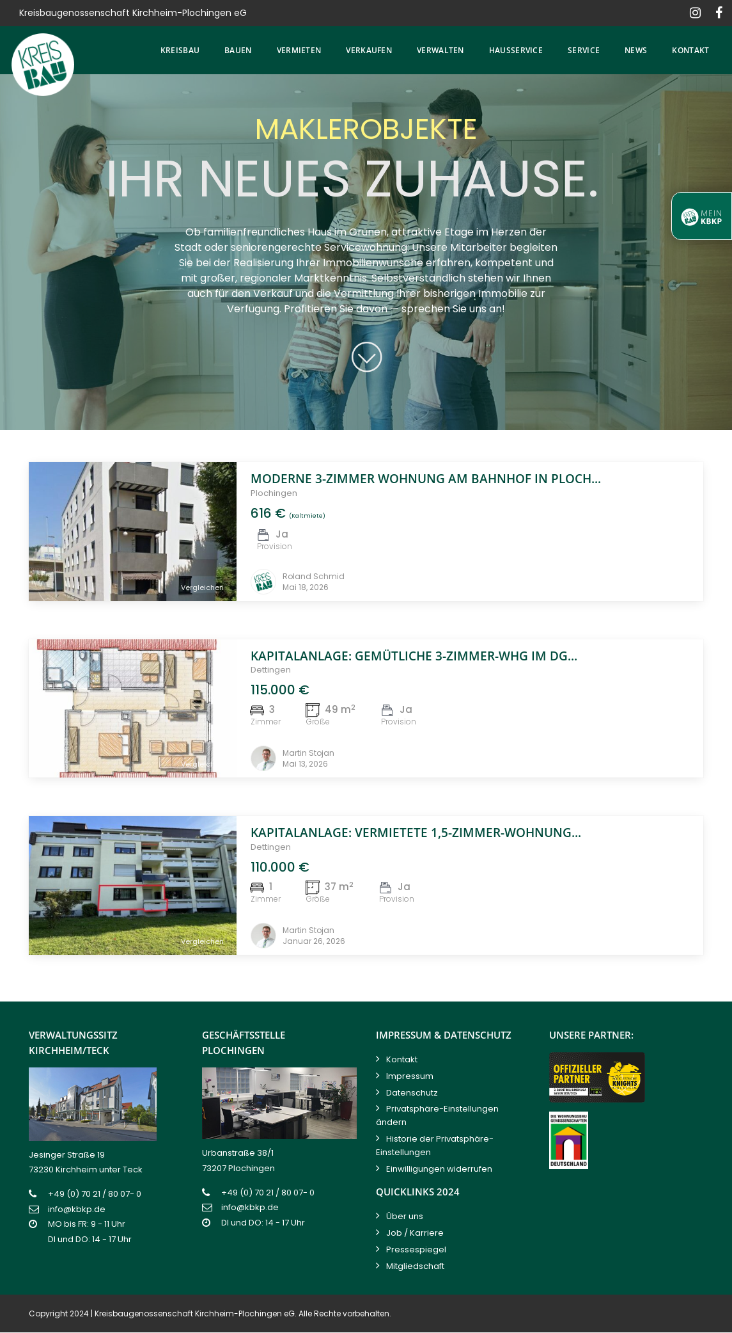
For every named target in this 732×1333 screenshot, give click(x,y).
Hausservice (516, 50)
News (636, 50)
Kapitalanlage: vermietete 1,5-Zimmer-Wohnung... (416, 832)
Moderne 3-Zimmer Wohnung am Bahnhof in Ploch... (426, 478)
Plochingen (274, 493)
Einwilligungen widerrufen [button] (439, 1169)
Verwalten (440, 50)
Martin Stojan (308, 752)
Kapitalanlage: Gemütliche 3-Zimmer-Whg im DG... (414, 656)
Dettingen (271, 670)
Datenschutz (412, 1093)
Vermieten (299, 50)
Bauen (238, 50)
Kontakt (690, 50)
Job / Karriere (415, 1233)
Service (584, 50)
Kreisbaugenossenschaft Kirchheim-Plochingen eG (195, 1313)
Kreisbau (179, 50)
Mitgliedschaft (415, 1266)
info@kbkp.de (76, 1209)
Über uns (404, 1216)
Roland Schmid (314, 576)
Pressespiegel (416, 1249)
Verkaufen (369, 50)
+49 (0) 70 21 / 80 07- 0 (94, 1194)
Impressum (409, 1076)
